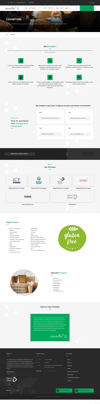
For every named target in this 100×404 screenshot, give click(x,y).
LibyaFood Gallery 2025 (73, 371)
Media (57, 8)
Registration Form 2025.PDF (84, 390)
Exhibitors (39, 8)
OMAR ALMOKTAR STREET (21, 2)
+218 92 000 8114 (30, 2)
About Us (70, 362)
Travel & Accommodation (73, 377)
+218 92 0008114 (48, 359)
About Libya (51, 8)
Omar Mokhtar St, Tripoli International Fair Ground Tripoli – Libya (53, 366)
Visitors (45, 8)
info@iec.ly (12, 2)
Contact (62, 8)
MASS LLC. (61, 396)
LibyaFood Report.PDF (64, 390)
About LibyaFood (32, 8)
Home (26, 8)
